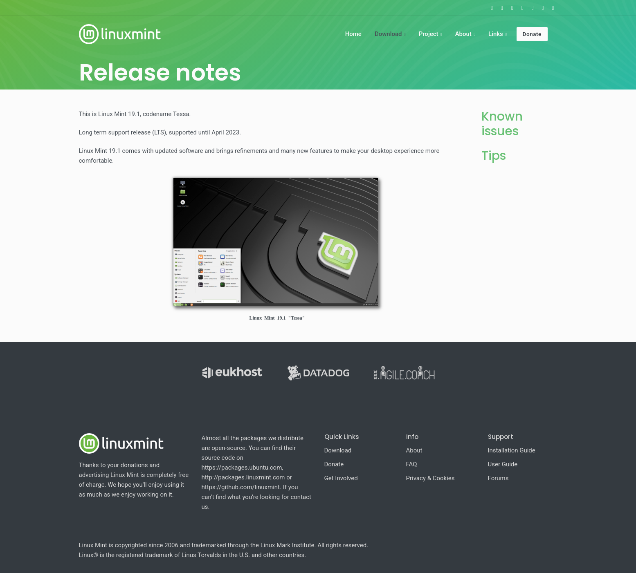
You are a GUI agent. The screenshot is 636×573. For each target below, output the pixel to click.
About (463, 34)
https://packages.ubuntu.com (242, 467)
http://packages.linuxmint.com (243, 477)
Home (353, 34)
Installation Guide (511, 450)
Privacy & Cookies (430, 478)
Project (428, 34)
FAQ (411, 464)
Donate (532, 34)
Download (388, 34)
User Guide (503, 464)
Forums (498, 478)
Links (495, 34)
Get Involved (341, 478)
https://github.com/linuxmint (241, 487)
